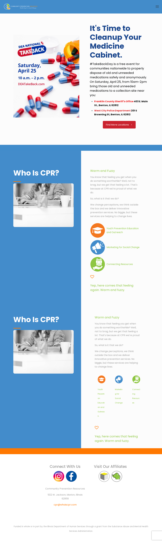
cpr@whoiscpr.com (65, 504)
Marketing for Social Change (123, 247)
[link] (101, 379)
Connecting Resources (120, 264)
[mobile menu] (157, 6)
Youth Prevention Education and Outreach (101, 402)
